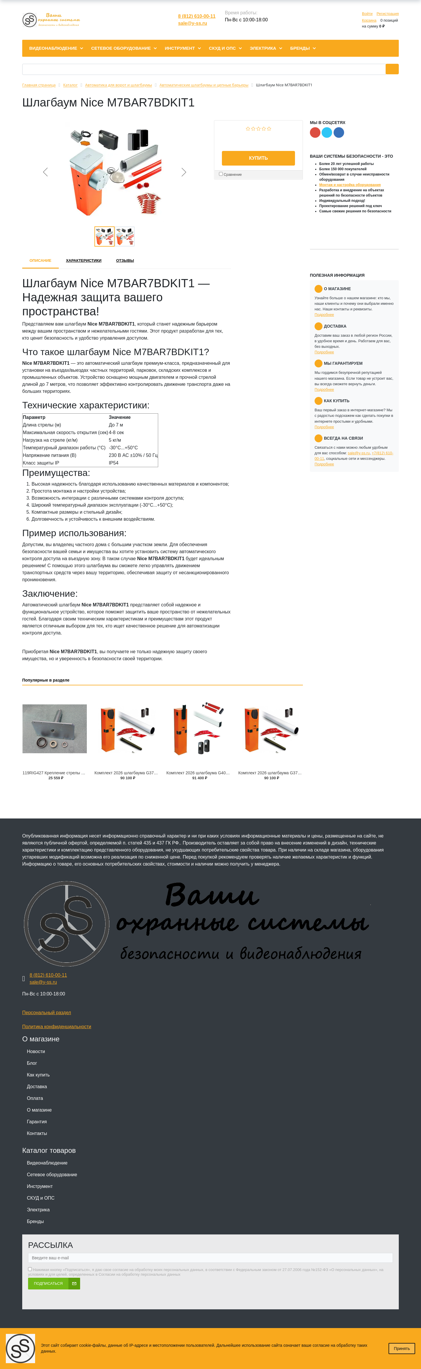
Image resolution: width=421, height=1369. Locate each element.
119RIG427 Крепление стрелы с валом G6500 (66, 773)
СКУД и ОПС (41, 1198)
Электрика (38, 1209)
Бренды (35, 1221)
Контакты (37, 1133)
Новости (36, 1051)
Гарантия (37, 1121)
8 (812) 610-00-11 (196, 16)
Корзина (369, 20)
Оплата (35, 1098)
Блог (32, 1063)
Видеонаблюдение (47, 1162)
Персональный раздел (46, 1012)
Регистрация (388, 13)
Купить (258, 158)
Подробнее (324, 314)
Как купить (38, 1074)
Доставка (37, 1086)
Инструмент (40, 1186)
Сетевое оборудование (52, 1174)
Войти (367, 13)
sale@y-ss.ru (192, 23)
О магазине (39, 1109)
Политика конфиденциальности (56, 1026)
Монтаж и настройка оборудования (350, 185)
